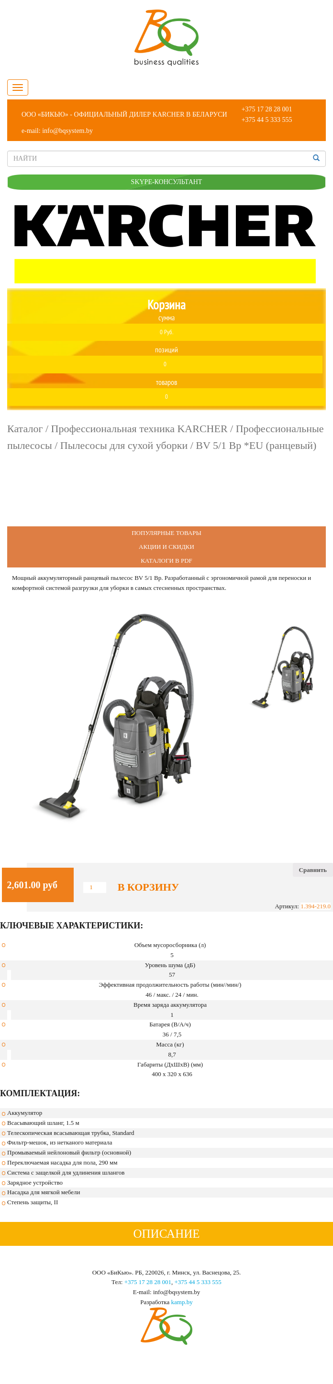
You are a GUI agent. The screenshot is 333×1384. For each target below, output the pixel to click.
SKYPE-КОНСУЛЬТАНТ (166, 181)
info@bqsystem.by (67, 130)
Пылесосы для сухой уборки (124, 445)
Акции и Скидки (166, 546)
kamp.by (182, 1302)
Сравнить (313, 869)
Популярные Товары (166, 532)
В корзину (148, 887)
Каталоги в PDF (166, 560)
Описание (166, 1233)
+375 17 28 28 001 (267, 109)
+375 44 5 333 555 (267, 119)
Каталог (25, 429)
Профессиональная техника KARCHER (139, 429)
